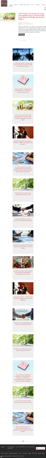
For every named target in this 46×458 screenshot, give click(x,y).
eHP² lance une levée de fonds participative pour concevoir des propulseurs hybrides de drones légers (23, 120)
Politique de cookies (16, 454)
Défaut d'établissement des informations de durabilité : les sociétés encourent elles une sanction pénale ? (23, 431)
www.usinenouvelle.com (27, 23)
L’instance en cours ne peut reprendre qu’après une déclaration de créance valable (23, 249)
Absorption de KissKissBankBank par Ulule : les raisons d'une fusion (23, 326)
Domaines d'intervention (24, 4)
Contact (43, 4)
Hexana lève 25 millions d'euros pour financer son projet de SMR (23, 352)
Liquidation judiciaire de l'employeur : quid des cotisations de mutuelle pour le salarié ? (23, 145)
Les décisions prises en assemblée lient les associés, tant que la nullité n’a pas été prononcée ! (23, 67)
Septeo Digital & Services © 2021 (7, 457)
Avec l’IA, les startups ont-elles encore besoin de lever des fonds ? (23, 404)
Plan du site (34, 452)
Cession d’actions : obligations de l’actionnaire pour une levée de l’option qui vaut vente (23, 93)
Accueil (11, 4)
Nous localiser (41, 447)
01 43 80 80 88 (21, 446)
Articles (22, 454)
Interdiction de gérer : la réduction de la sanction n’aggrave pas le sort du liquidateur (23, 301)
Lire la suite (21, 34)
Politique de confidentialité (6, 454)
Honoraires (37, 4)
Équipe (15, 4)
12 (28, 441)
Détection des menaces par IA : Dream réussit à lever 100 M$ (23, 196)
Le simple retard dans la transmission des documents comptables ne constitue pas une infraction (23, 275)
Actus (32, 4)
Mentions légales (41, 452)
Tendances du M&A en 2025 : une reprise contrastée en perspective (23, 222)
